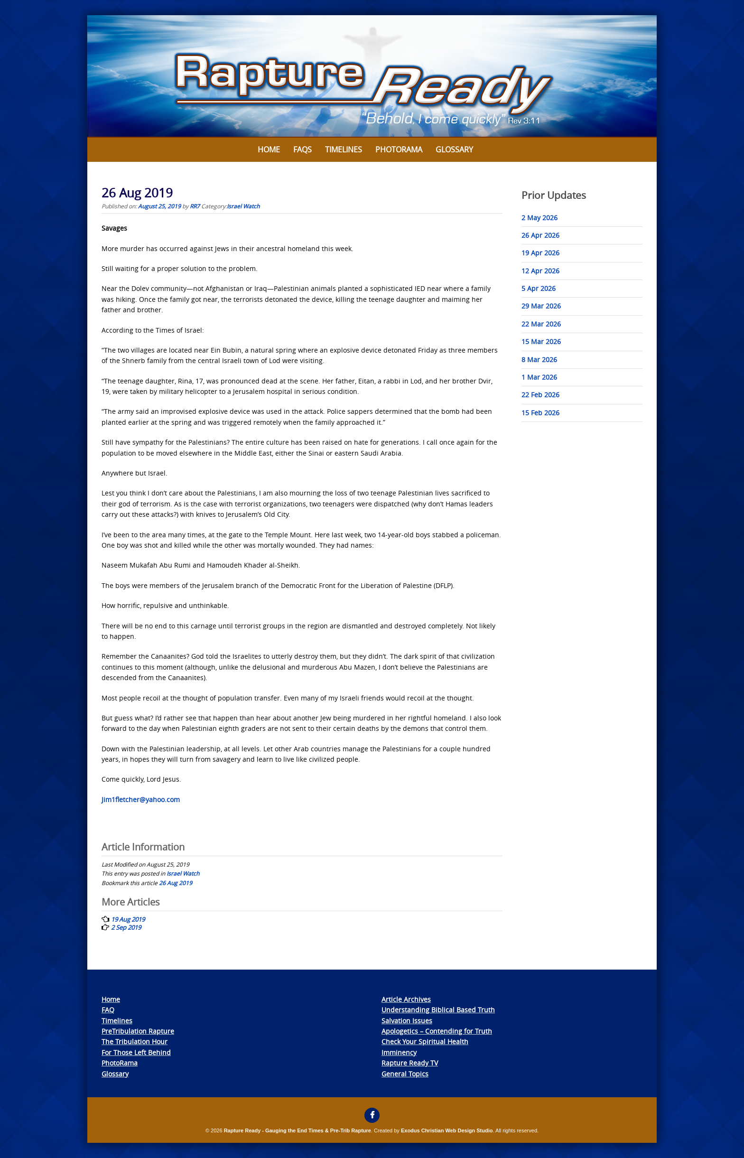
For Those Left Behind (136, 1052)
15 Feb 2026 (540, 412)
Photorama (398, 149)
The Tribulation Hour (134, 1041)
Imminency (399, 1052)
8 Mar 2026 (539, 359)
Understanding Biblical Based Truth (438, 1009)
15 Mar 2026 (541, 341)
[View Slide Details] (372, 76)
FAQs (302, 149)
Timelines (343, 149)
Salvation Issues (406, 1020)
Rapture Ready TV (409, 1062)
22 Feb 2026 (540, 394)
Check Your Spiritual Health (424, 1041)
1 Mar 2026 (539, 377)
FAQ (108, 1009)
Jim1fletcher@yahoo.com (141, 799)
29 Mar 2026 (541, 305)
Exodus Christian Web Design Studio (447, 1130)
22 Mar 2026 (541, 323)
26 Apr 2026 (540, 235)
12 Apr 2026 (540, 270)
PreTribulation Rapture (138, 1031)
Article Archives (406, 999)
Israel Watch (243, 206)
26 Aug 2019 (175, 883)
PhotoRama (120, 1062)
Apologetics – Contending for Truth (436, 1031)
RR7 (195, 206)
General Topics (404, 1073)
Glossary (454, 149)
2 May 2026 (539, 217)
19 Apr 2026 (540, 252)
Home (269, 149)
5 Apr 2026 (538, 288)
